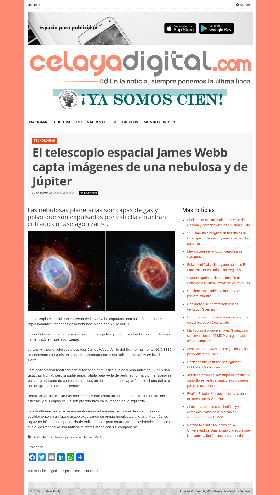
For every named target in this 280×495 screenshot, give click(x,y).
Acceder (185, 491)
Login (94, 471)
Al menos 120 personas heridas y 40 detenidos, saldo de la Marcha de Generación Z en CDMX (214, 412)
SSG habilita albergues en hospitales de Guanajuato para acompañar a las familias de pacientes (218, 238)
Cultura (62, 122)
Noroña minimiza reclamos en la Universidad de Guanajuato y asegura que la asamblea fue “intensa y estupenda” (218, 430)
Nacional (38, 122)
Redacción (42, 192)
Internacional (91, 122)
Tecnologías (44, 140)
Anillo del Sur (42, 437)
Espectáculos (124, 122)
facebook (34, 4)
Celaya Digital (51, 491)
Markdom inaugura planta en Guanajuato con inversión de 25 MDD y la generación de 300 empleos (217, 335)
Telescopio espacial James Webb (78, 437)
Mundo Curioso (159, 122)
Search (243, 4)
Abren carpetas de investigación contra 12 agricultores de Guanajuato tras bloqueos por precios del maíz (218, 380)
